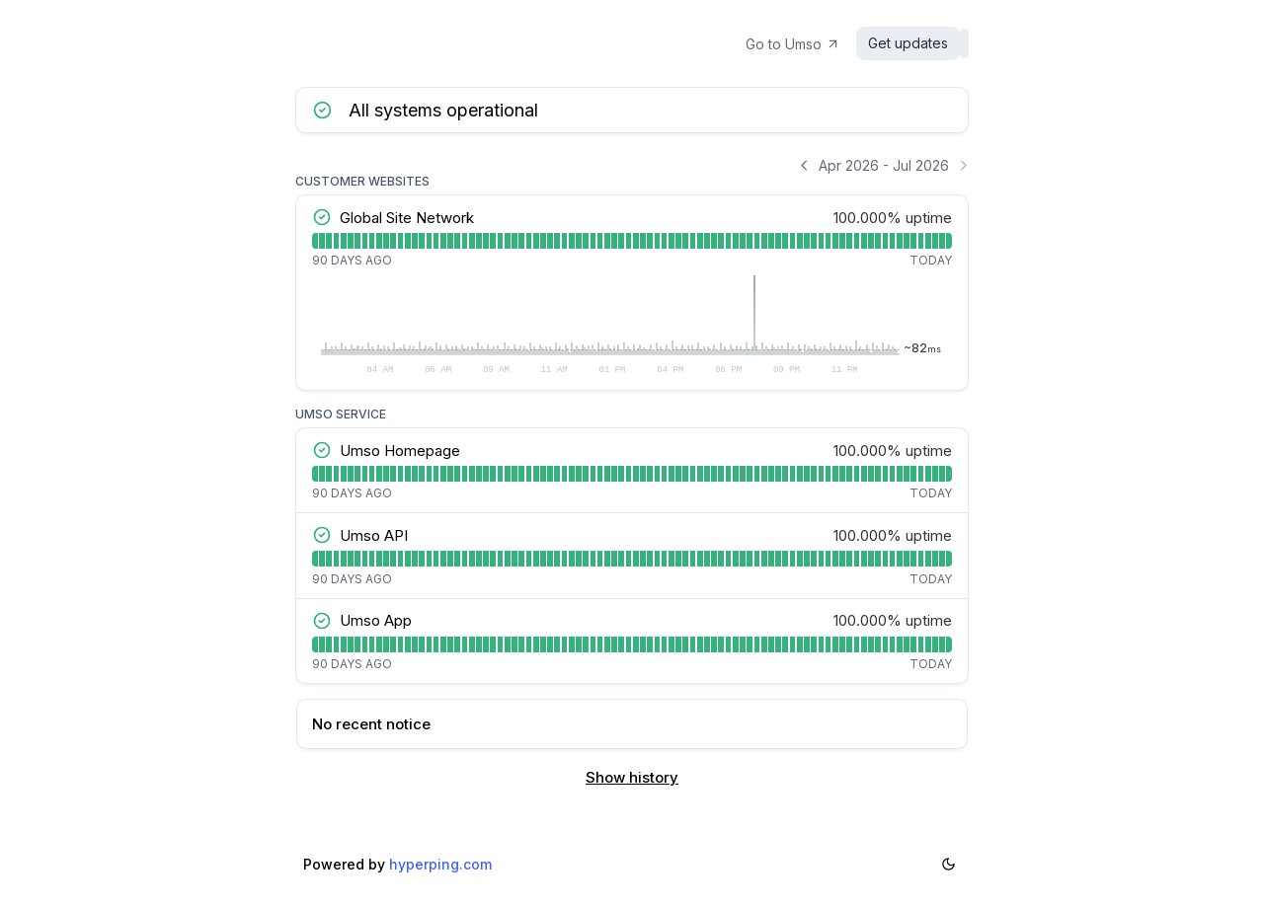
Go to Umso (802, 44)
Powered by (397, 864)
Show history (632, 777)
